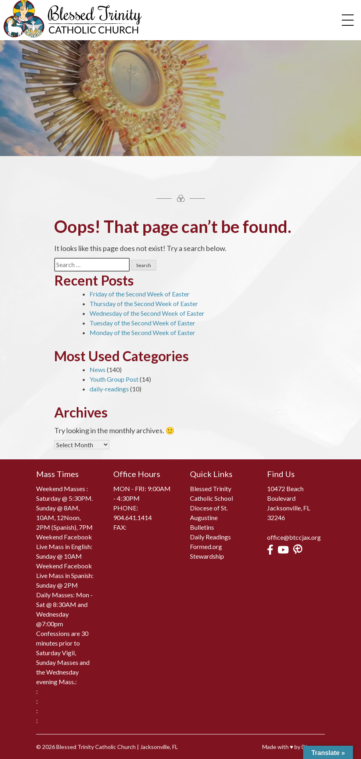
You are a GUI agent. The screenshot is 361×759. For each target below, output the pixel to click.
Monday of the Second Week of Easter (142, 332)
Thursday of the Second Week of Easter (144, 303)
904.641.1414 (132, 517)
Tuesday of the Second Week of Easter (142, 323)
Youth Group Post (114, 379)
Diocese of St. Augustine (209, 512)
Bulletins (202, 527)
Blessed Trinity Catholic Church (96, 746)
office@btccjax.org (294, 537)
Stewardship (207, 556)
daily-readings (109, 389)
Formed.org (206, 546)
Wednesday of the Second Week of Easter (147, 313)
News (98, 369)
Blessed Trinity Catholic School (211, 493)
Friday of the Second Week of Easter (140, 294)
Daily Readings (210, 537)
